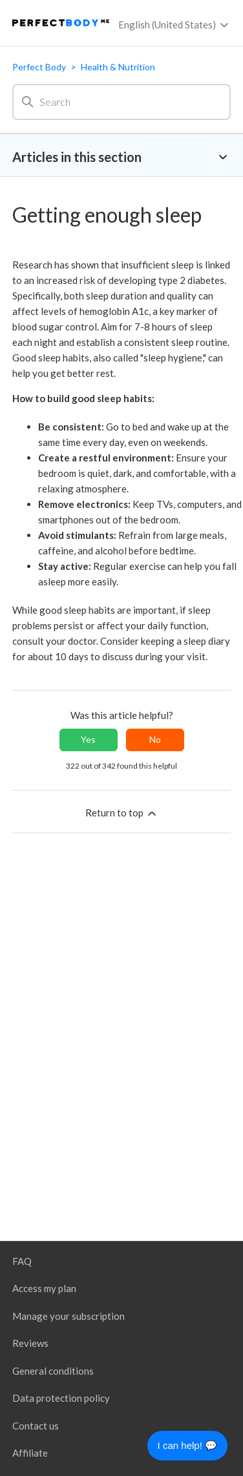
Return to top (121, 813)
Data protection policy (61, 1398)
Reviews (30, 1343)
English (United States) (174, 25)
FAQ (22, 1261)
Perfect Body (39, 66)
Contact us (35, 1425)
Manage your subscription (68, 1316)
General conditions (53, 1371)
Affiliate (30, 1453)
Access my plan (44, 1288)
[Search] (121, 102)
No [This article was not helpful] (155, 739)
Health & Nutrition (118, 66)
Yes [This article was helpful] (88, 739)
